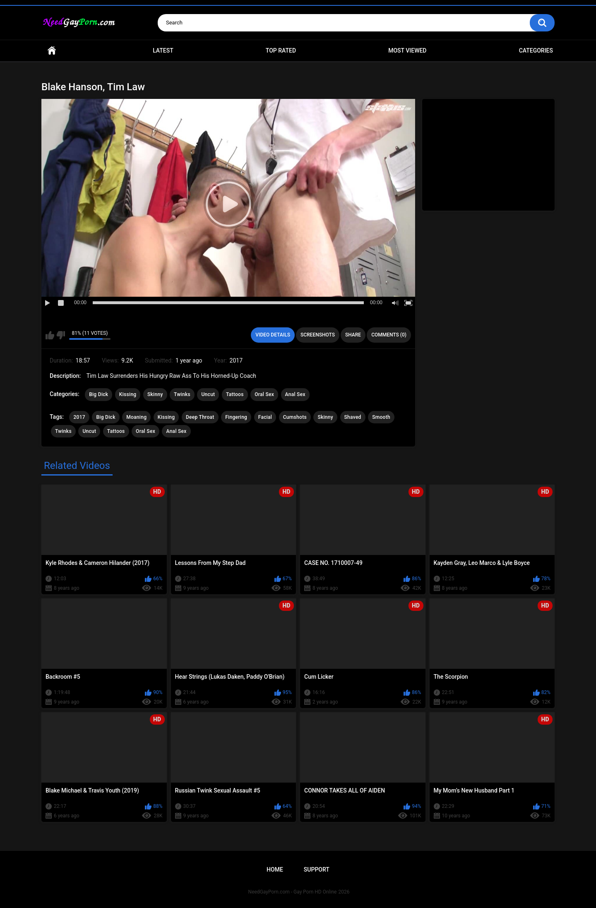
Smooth (381, 417)
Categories (536, 50)
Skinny (155, 394)
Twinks (182, 394)
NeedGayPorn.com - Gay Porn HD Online (292, 892)
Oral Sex (264, 394)
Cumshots (295, 417)
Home (51, 50)
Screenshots (317, 335)
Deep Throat (200, 417)
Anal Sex (295, 394)
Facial (265, 417)
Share (353, 335)
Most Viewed (407, 50)
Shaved (352, 417)
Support (316, 869)
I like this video (50, 335)
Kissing (128, 394)
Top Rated (281, 50)
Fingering (236, 417)
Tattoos (235, 394)
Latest (163, 50)
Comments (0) (388, 335)
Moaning (136, 417)
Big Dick (98, 394)
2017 (79, 417)
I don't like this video (60, 335)
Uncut (208, 394)
